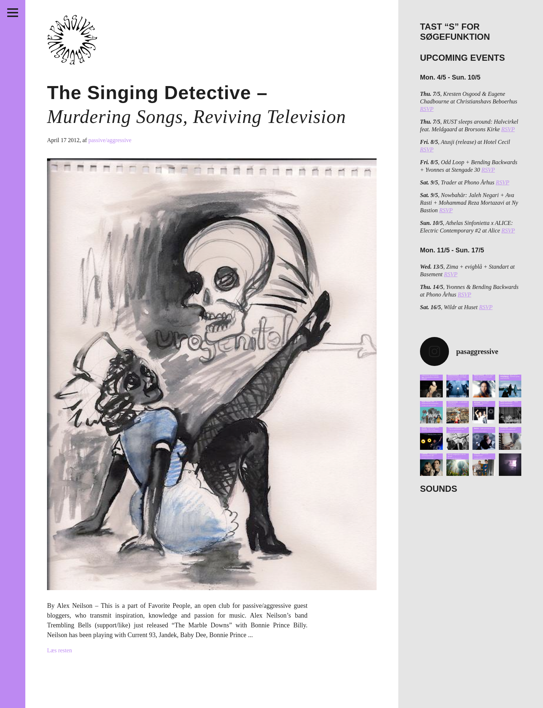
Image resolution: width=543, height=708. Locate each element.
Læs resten (59, 650)
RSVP (426, 109)
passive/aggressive (109, 140)
